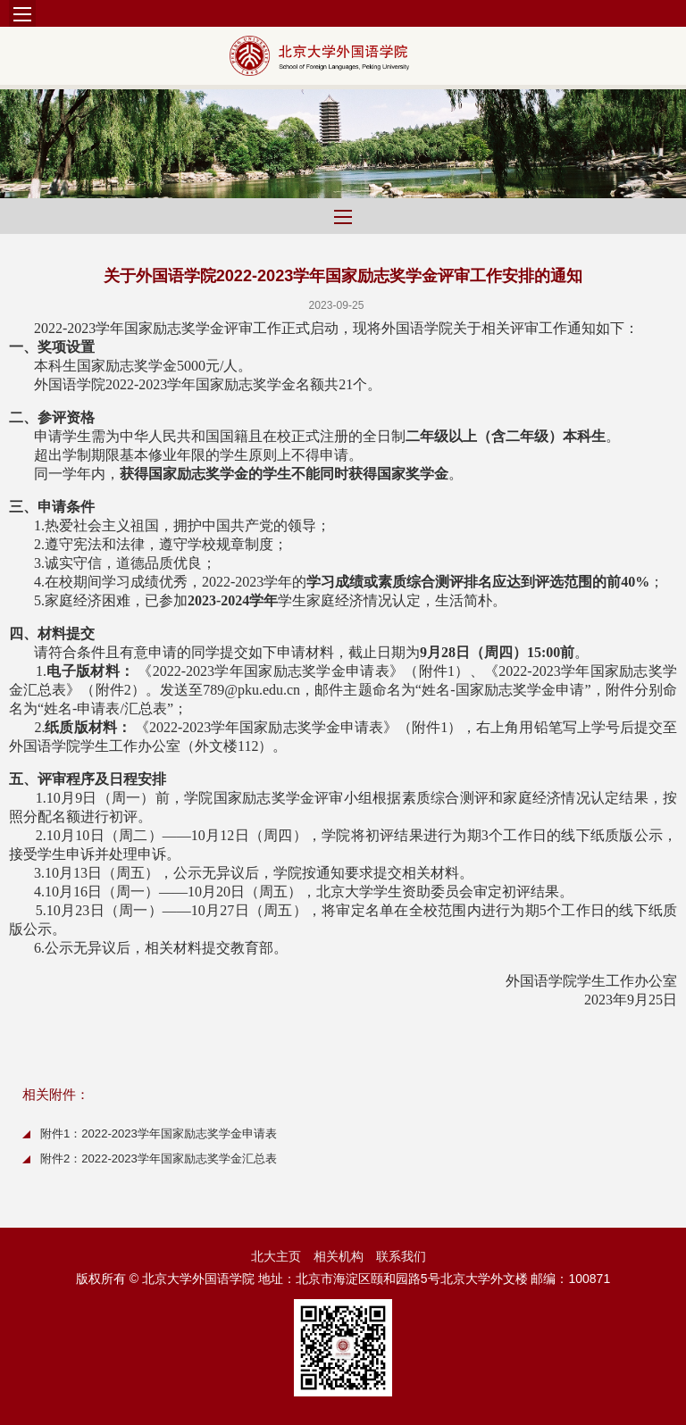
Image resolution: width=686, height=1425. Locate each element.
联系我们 (401, 1256)
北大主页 (276, 1256)
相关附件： (55, 1094)
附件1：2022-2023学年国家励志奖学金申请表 (158, 1133)
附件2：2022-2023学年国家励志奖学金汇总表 (158, 1158)
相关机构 (339, 1256)
